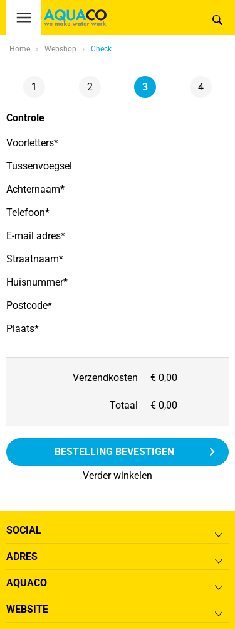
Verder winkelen (117, 475)
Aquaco (26, 583)
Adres (22, 556)
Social (23, 530)
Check (101, 49)
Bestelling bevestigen (114, 452)
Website (27, 609)
